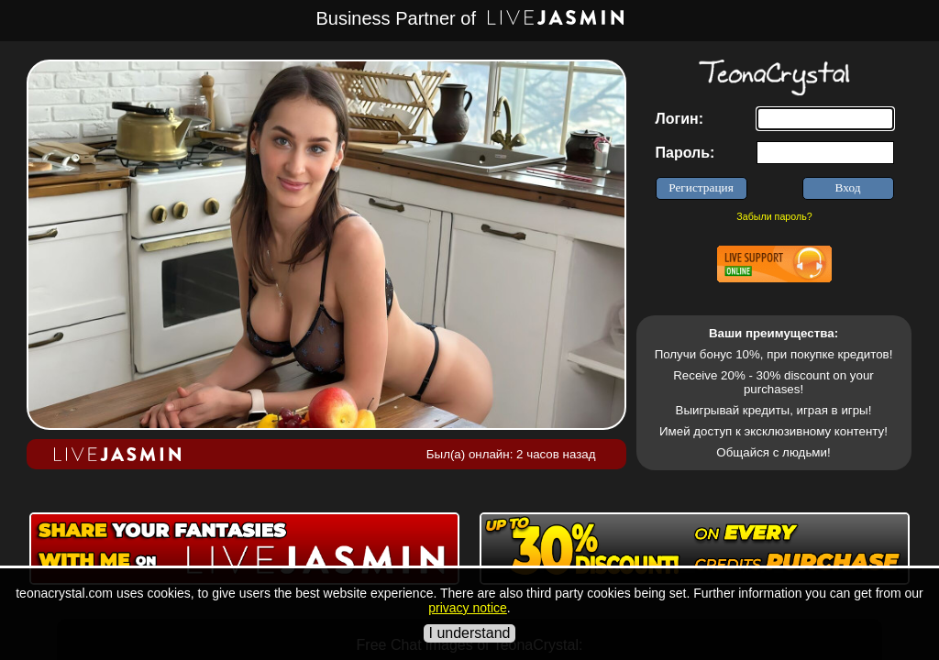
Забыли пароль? (774, 216)
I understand (470, 633)
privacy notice (467, 607)
